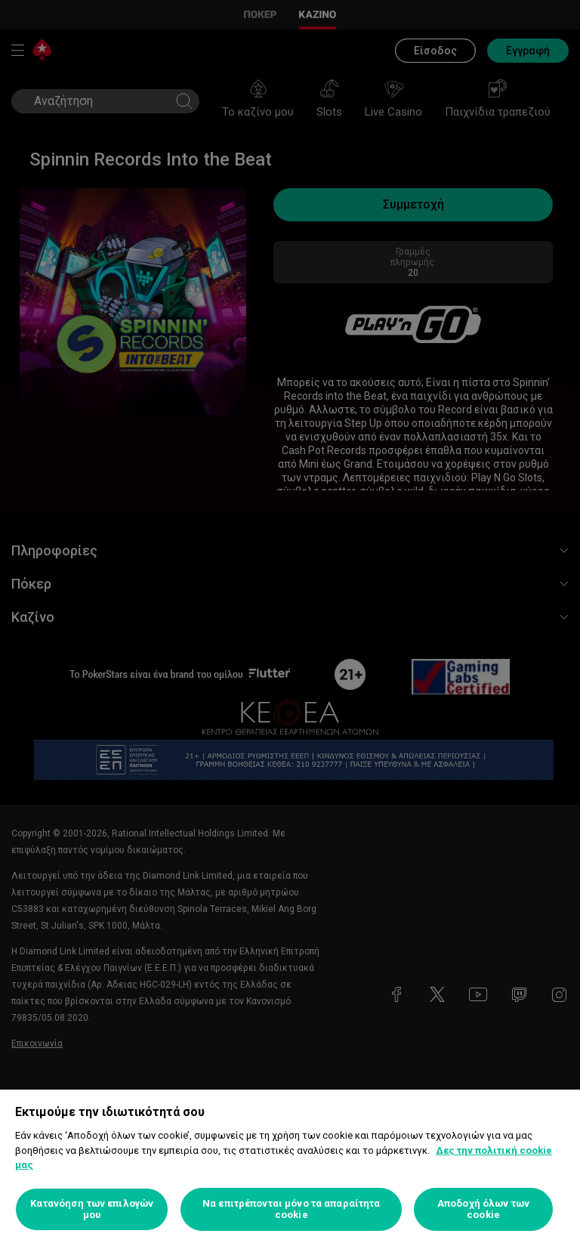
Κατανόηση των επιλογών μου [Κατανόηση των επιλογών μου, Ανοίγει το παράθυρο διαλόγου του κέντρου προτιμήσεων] (91, 1209)
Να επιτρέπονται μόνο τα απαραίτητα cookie (291, 1209)
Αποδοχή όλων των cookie (483, 1209)
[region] (290, 1168)
